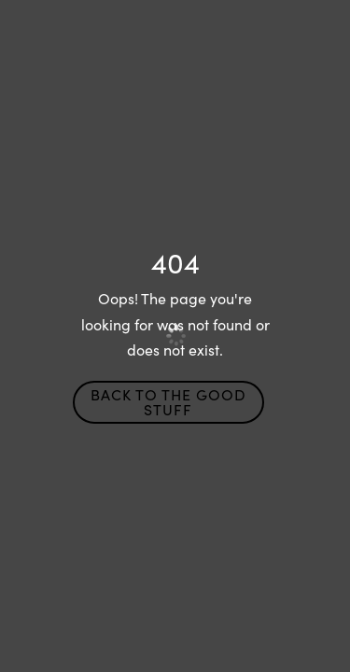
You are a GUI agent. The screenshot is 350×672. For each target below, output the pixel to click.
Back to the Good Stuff (168, 402)
